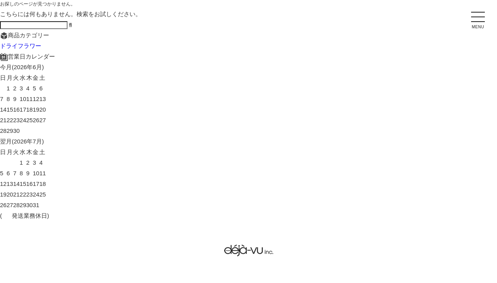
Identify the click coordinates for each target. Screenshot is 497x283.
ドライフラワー (20, 45)
